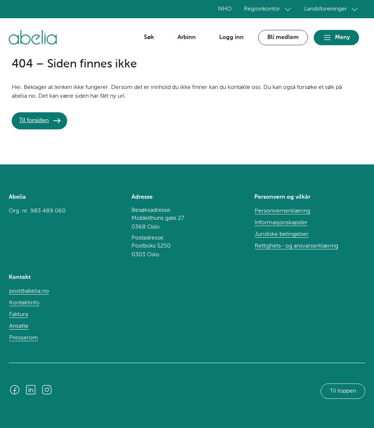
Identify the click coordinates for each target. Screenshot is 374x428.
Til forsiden (34, 121)
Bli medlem (283, 37)
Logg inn (231, 37)
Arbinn (187, 37)
